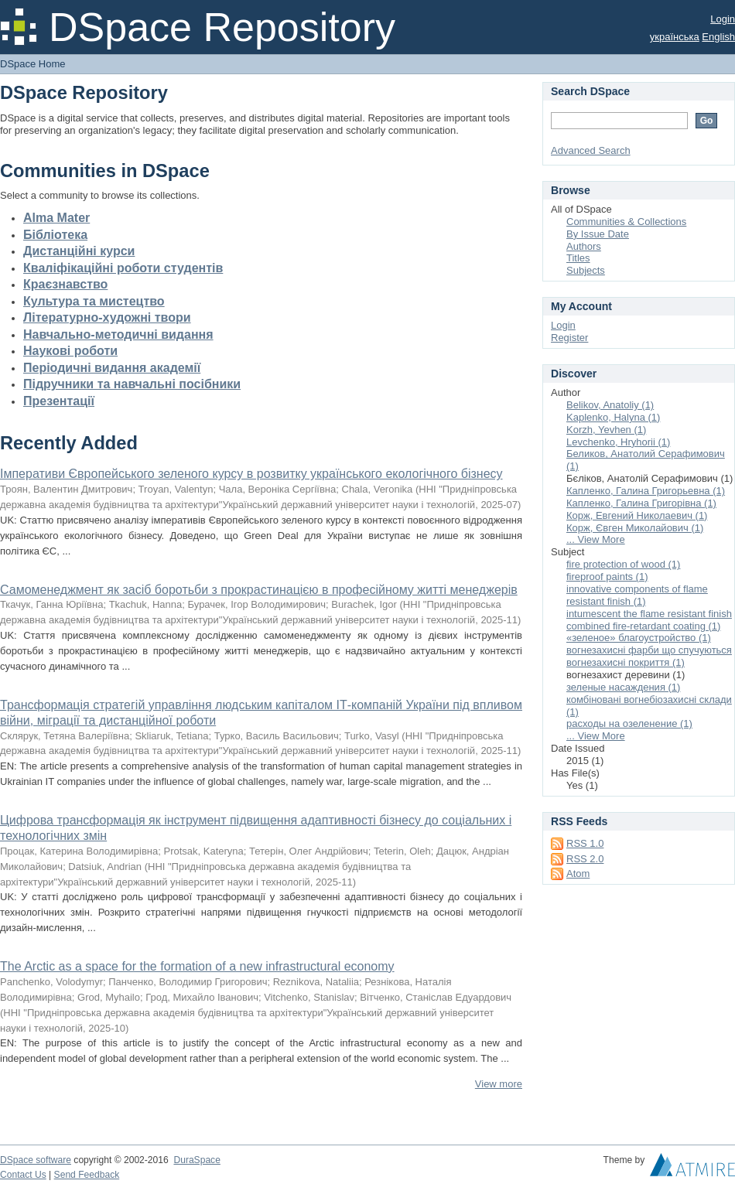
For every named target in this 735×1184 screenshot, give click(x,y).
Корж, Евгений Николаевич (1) (636, 515)
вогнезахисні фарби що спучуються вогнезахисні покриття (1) (649, 656)
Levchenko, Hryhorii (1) (618, 442)
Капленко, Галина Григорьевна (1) (645, 490)
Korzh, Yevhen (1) (606, 429)
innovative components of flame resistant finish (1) (637, 595)
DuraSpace (196, 1160)
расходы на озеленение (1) (629, 723)
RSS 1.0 (584, 843)
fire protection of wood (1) (623, 564)
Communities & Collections (626, 221)
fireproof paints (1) (607, 576)
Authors (583, 246)
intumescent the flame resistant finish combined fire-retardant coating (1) (649, 620)
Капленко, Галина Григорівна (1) (641, 503)
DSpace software (35, 1160)
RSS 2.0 (584, 859)
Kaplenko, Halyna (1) (613, 417)
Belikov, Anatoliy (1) (610, 405)
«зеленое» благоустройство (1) (638, 637)
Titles (578, 258)
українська (674, 37)
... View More (595, 539)
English (718, 37)
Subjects (585, 270)
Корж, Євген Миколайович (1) (634, 528)
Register (569, 337)
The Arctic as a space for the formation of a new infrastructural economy (197, 966)
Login (722, 19)
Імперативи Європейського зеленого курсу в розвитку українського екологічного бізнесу (251, 473)
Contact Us (23, 1174)
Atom (578, 873)
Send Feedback (87, 1174)
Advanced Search (591, 150)
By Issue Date (597, 234)
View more (498, 1084)
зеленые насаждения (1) (623, 687)
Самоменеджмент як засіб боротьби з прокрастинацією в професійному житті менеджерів (259, 589)
